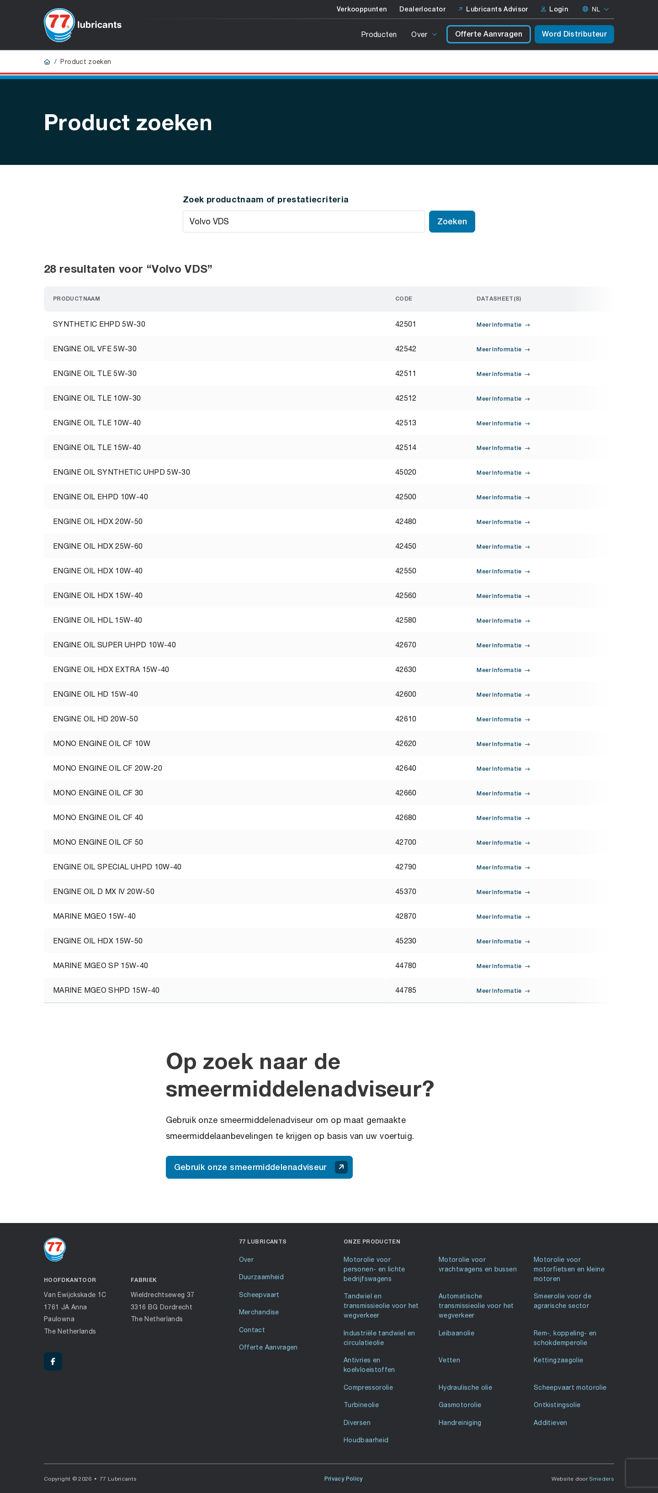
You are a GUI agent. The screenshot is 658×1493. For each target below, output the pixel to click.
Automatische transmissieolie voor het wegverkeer (476, 1305)
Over (419, 34)
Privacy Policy (343, 1479)
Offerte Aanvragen (488, 34)
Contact (252, 1330)
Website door (583, 1478)
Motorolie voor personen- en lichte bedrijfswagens (374, 1268)
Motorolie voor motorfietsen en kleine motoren (569, 1268)
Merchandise (259, 1312)
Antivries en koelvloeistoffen (369, 1364)
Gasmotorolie (460, 1404)
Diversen (357, 1422)
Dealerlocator (422, 9)
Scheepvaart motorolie (570, 1387)
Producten (379, 34)
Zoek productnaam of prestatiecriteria (266, 199)
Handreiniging (460, 1422)
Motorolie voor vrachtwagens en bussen (478, 1264)
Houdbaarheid (366, 1440)
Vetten (449, 1360)
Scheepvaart (259, 1294)
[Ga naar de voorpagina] (83, 25)
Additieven (551, 1422)
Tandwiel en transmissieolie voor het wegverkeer (381, 1305)
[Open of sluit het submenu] (435, 34)
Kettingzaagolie (558, 1360)
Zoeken (452, 221)
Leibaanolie (456, 1333)
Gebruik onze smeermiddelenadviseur (261, 1167)
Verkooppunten (362, 9)
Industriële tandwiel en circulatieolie (379, 1337)
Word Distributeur (574, 34)
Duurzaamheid (261, 1277)
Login (554, 9)
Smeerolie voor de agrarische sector (562, 1300)
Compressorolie (368, 1387)
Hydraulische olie (465, 1387)
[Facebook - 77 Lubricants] (53, 1361)
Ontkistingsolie (557, 1404)
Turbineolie (361, 1404)
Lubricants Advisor (493, 9)
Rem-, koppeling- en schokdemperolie (565, 1337)
